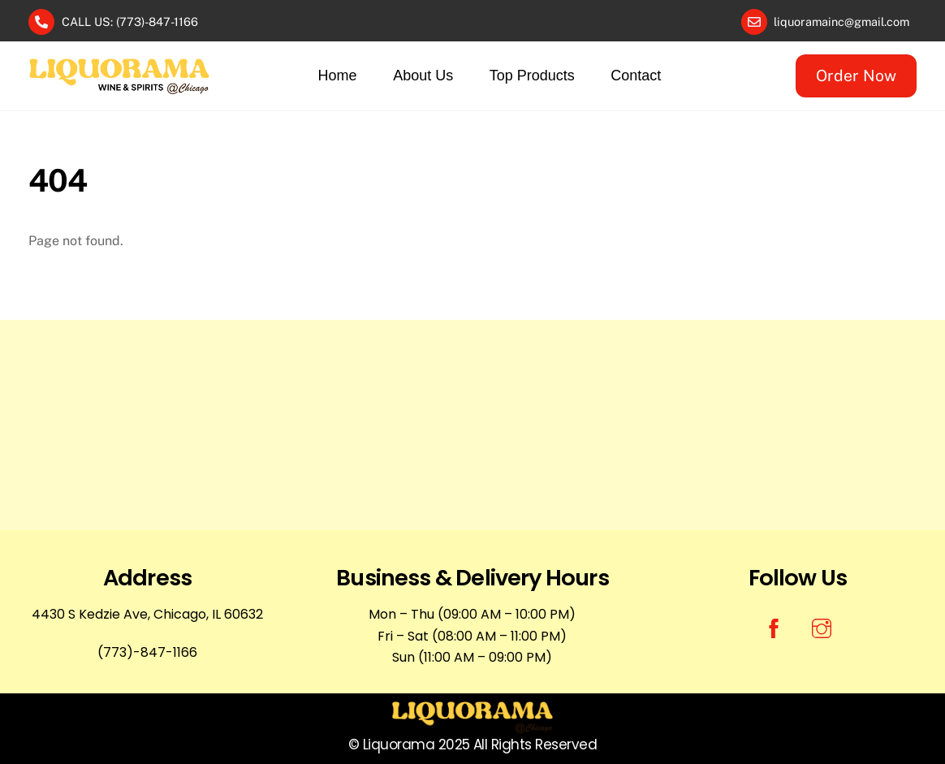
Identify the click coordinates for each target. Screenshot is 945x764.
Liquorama (398, 744)
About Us (423, 75)
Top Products (532, 75)
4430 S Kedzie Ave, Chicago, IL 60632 (147, 614)
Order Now (856, 75)
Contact (636, 75)
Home (337, 75)
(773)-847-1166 (147, 652)
